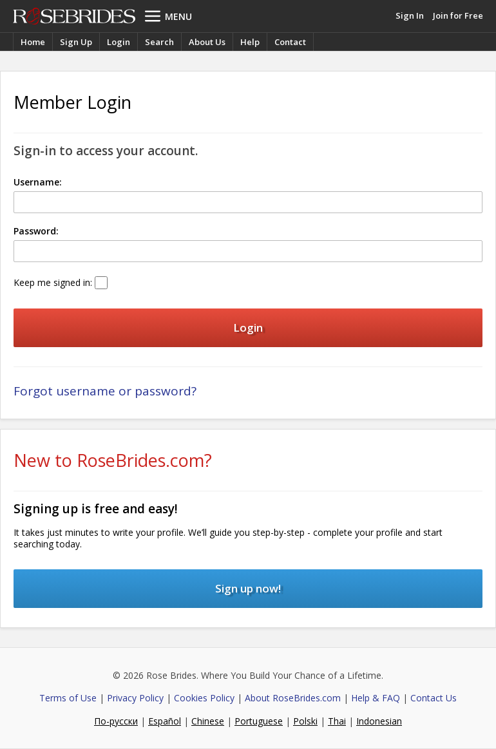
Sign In (410, 15)
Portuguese (258, 721)
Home (33, 42)
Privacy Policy (135, 698)
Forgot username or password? (105, 391)
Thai (337, 721)
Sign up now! (248, 588)
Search (159, 42)
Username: (38, 182)
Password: (36, 231)
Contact (290, 42)
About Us (207, 42)
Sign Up (76, 42)
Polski (305, 721)
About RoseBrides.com (293, 698)
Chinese (207, 721)
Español (164, 721)
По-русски (116, 721)
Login (118, 42)
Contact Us (433, 698)
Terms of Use (68, 698)
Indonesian (379, 721)
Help (250, 42)
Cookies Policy (204, 698)
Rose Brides (74, 16)
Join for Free (458, 15)
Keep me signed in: (53, 282)
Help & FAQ (375, 698)
